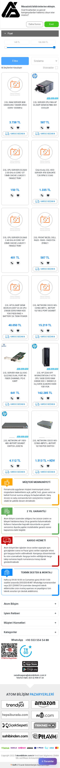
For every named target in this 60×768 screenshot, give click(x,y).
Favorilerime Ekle (18, 128)
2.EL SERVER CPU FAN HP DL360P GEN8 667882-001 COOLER (45, 105)
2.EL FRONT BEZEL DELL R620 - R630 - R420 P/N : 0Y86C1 (45, 240)
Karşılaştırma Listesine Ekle (12, 128)
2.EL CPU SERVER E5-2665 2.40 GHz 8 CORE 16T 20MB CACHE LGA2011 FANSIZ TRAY (15, 241)
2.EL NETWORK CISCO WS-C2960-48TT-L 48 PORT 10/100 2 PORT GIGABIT (45, 308)
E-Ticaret (20, 765)
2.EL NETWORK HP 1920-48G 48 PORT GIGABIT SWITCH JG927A (15, 443)
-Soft (14, 765)
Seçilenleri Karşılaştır (11, 68)
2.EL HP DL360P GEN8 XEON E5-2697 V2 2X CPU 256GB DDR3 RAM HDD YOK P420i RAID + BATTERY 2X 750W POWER (15, 311)
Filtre (15, 60)
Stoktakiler (50, 67)
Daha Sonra (34, 24)
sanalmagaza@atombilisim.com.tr (30, 675)
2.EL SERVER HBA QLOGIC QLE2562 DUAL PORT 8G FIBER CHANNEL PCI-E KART (15, 377)
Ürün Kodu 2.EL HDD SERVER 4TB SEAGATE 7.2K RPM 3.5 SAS (45, 173)
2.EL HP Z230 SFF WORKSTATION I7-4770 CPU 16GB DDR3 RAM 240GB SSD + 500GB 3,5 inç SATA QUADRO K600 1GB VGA (45, 380)
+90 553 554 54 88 (37, 640)
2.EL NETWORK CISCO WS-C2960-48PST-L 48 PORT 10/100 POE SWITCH (45, 443)
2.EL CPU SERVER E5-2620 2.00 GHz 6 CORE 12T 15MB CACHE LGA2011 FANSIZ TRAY (15, 174)
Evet (51, 24)
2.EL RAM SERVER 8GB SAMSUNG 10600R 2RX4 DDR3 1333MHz (15, 105)
